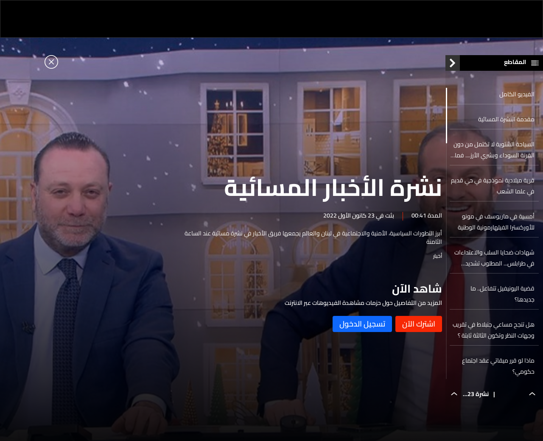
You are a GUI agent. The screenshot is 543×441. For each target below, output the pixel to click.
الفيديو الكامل (517, 96)
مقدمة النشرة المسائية (506, 121)
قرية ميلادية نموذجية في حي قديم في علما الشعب (493, 188)
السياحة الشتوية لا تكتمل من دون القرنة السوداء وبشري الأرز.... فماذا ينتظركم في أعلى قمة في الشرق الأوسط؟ (492, 152)
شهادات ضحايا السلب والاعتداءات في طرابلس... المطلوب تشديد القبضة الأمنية (494, 260)
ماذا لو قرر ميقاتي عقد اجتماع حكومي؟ (498, 368)
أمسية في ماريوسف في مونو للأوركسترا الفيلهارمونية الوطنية (496, 224)
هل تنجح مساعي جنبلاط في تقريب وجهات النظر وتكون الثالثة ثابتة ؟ (494, 332)
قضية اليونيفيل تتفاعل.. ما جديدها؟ (502, 296)
